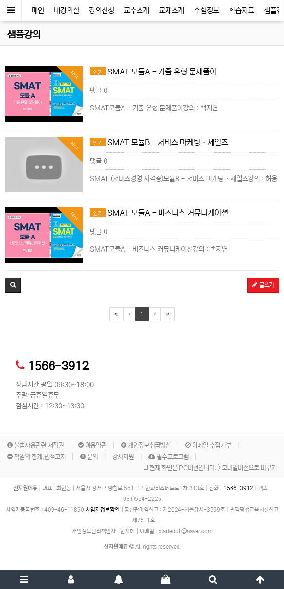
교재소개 (171, 10)
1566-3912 (58, 366)
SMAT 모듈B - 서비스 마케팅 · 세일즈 (159, 142)
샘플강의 (23, 34)
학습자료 (241, 10)
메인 (38, 10)
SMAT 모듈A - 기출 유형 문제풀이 (153, 71)
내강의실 (66, 10)
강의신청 (101, 10)
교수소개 (136, 10)
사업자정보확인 (103, 510)
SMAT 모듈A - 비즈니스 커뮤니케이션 (159, 212)
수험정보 (206, 10)
